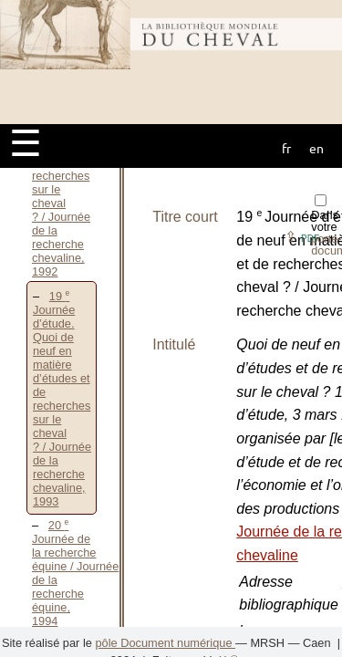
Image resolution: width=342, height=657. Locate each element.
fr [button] (286, 148)
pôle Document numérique (165, 643)
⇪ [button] (302, 237)
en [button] (316, 148)
